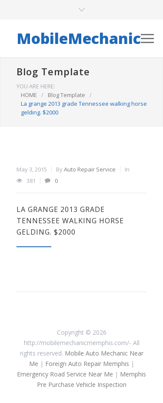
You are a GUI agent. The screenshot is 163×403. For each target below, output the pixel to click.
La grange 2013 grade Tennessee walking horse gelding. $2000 (70, 221)
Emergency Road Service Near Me (65, 374)
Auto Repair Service (90, 169)
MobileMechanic (79, 38)
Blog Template (53, 71)
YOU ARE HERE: (36, 86)
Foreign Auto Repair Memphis (87, 363)
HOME (29, 95)
